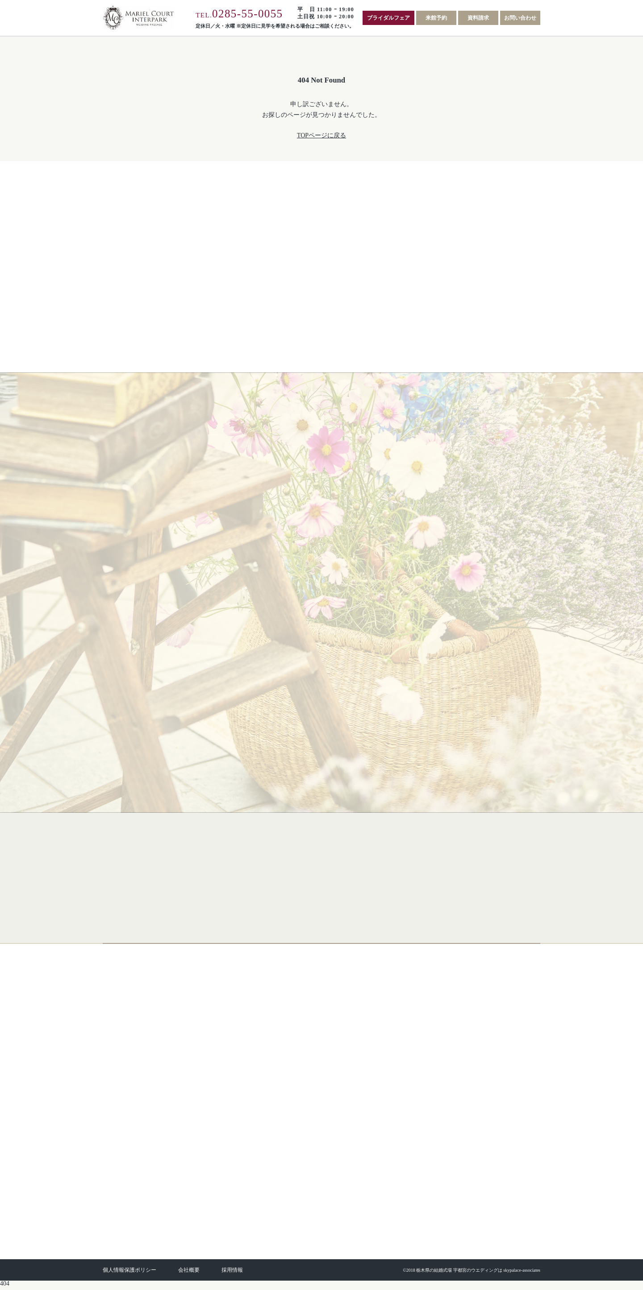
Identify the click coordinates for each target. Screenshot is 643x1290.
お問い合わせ (520, 18)
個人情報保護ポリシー (129, 1273)
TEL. (239, 15)
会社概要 (189, 1273)
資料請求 (478, 18)
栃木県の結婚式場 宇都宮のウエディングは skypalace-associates (478, 1273)
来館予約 (436, 18)
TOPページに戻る (321, 135)
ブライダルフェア (388, 18)
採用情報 (232, 1273)
